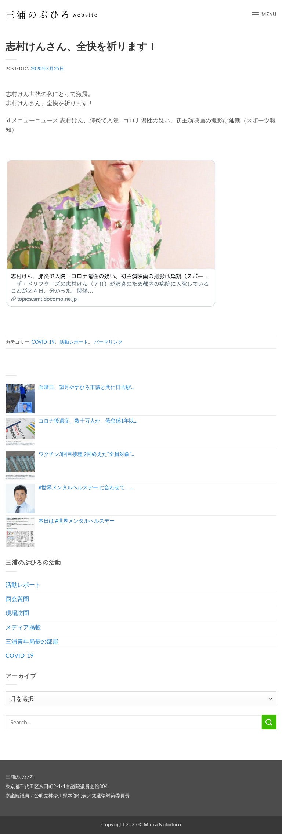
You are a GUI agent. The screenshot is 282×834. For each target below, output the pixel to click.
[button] (263, 14)
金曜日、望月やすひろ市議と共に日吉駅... (86, 387)
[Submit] (269, 722)
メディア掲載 (23, 626)
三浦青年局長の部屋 (32, 641)
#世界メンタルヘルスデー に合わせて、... (86, 487)
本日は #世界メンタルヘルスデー (77, 520)
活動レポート (73, 342)
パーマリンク (108, 342)
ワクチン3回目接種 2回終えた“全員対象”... (86, 454)
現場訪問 (17, 612)
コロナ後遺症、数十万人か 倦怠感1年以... (88, 420)
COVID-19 (43, 342)
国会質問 (17, 598)
